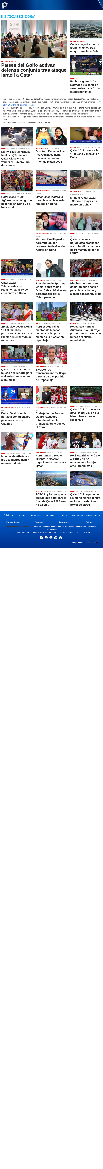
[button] (98, 6)
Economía (36, 515)
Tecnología (64, 522)
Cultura (89, 522)
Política (22, 515)
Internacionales (93, 515)
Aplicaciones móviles (77, 527)
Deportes (39, 522)
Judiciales (49, 515)
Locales (63, 515)
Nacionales (77, 515)
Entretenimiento (13, 522)
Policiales (8, 515)
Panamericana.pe (26, 105)
